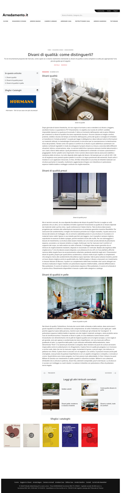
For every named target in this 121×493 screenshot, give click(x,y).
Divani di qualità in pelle (15, 83)
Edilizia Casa (69, 482)
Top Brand (114, 21)
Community (101, 11)
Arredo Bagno (35, 21)
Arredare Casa (66, 21)
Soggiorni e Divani (19, 21)
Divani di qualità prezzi (15, 80)
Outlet (109, 11)
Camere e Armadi (51, 21)
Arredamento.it (31, 15)
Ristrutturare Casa (82, 21)
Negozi (116, 11)
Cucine (5, 21)
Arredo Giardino (100, 21)
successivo (110, 373)
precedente (49, 373)
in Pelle (57, 65)
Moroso (64, 65)
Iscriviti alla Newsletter (99, 482)
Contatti (88, 482)
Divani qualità (11, 77)
